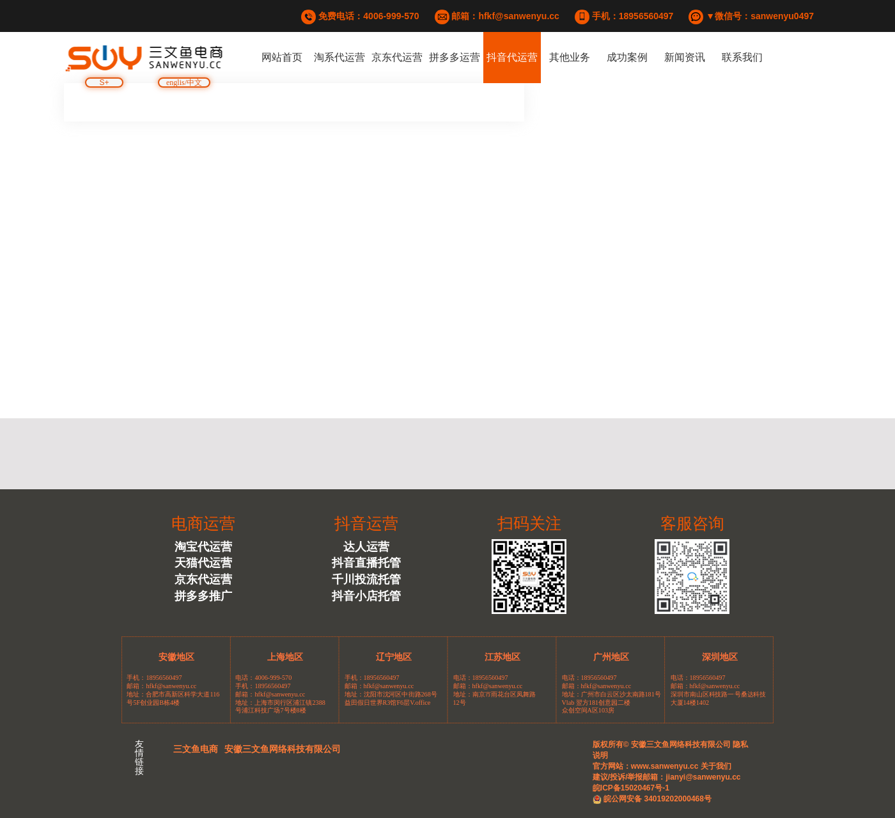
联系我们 (742, 57)
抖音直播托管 (366, 562)
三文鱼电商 (195, 749)
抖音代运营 (512, 57)
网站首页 (281, 57)
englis (175, 83)
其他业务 (569, 57)
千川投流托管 (366, 579)
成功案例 (627, 57)
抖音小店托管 (366, 596)
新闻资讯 (684, 57)
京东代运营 (397, 57)
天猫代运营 (203, 562)
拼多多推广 (203, 596)
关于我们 (714, 766)
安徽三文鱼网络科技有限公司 (282, 749)
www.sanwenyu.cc (665, 766)
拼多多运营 (454, 57)
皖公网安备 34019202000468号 (652, 798)
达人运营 (366, 546)
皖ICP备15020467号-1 (631, 787)
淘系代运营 (339, 57)
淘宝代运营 (203, 546)
